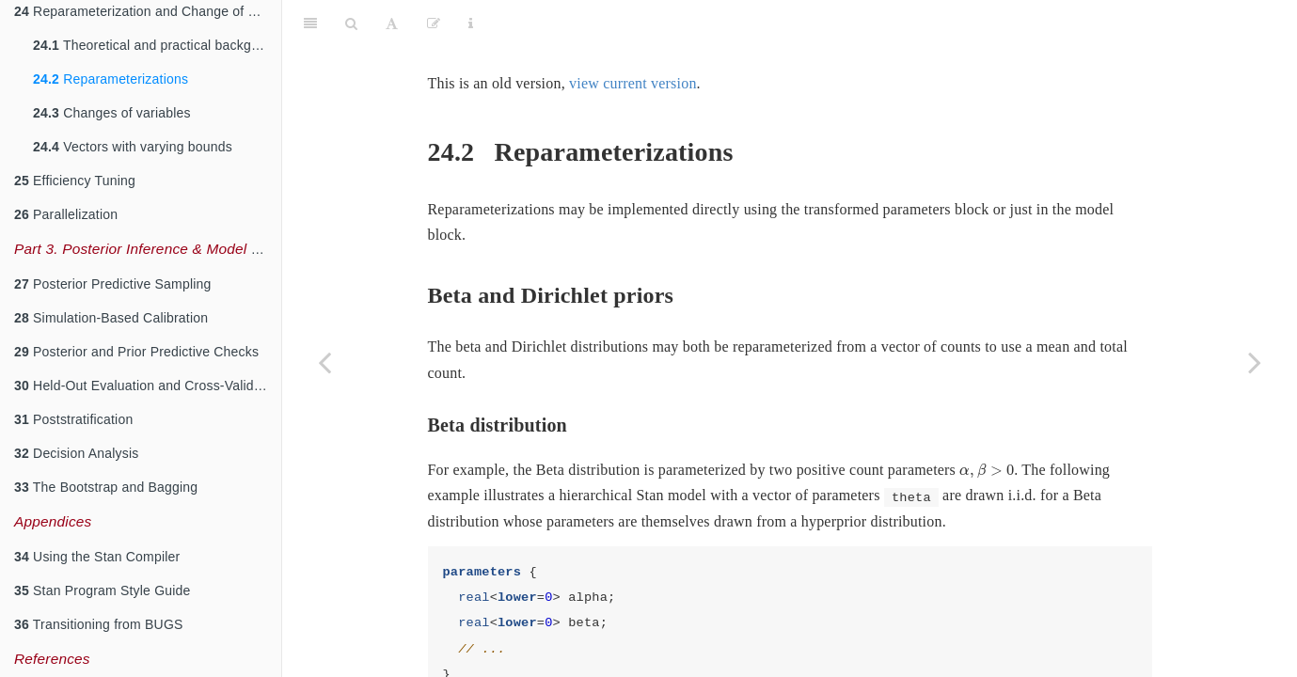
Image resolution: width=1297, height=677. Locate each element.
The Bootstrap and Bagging (106, 487)
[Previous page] (324, 362)
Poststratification (73, 419)
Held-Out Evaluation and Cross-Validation (147, 385)
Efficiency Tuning (74, 180)
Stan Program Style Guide (102, 590)
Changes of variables (112, 112)
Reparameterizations (110, 79)
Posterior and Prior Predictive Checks (136, 351)
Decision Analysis (76, 453)
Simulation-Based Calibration (111, 317)
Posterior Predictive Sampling (113, 283)
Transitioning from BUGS (98, 624)
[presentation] (986, 424)
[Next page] (1254, 362)
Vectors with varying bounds (132, 146)
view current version (633, 36)
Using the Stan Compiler (97, 556)
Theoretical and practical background (157, 45)
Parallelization (66, 214)
